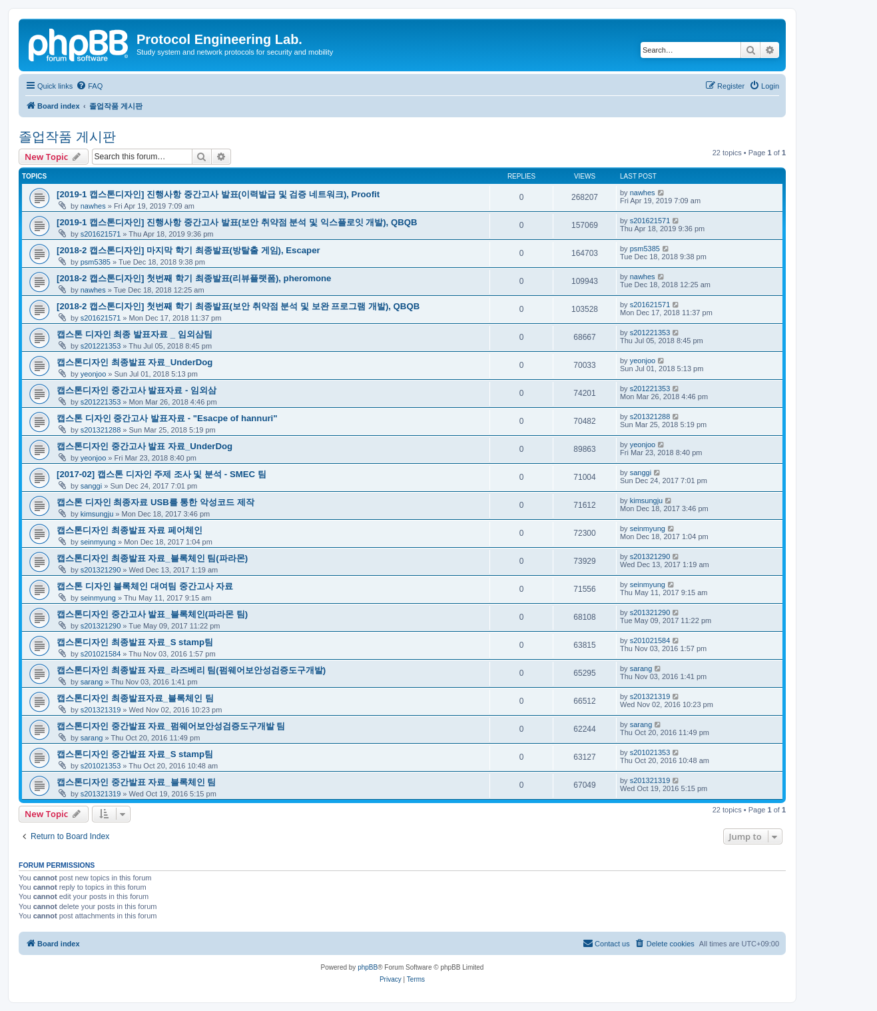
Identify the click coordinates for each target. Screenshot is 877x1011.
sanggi (91, 486)
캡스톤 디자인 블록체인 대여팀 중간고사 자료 (145, 586)
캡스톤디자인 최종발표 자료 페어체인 (129, 530)
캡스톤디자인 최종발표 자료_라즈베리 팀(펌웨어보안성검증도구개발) (191, 670)
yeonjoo (94, 374)
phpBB (368, 967)
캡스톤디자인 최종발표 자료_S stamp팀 (135, 642)
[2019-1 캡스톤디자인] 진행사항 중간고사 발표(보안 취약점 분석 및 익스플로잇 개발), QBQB (237, 222)
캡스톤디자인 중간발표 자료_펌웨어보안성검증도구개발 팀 (171, 726)
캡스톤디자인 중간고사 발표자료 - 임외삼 (136, 390)
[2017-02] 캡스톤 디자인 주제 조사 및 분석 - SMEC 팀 (161, 474)
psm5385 (96, 262)
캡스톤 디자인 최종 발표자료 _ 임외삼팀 (134, 334)
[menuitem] (89, 86)
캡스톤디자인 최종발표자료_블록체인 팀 (135, 698)
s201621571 (101, 234)
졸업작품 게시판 (67, 136)
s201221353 (101, 346)
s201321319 (101, 710)
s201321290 (101, 570)
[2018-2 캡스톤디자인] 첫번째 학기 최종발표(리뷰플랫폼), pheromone (194, 278)
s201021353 (101, 766)
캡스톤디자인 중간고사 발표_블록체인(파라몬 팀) (152, 614)
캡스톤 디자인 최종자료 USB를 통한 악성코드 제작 (155, 502)
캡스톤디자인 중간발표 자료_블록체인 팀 (136, 782)
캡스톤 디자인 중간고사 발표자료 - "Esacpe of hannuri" (167, 418)
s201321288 (101, 430)
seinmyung (98, 542)
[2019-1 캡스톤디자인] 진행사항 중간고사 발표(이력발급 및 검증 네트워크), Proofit (218, 194)
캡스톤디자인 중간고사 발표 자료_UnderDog (144, 446)
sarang (92, 682)
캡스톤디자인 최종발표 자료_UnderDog (134, 362)
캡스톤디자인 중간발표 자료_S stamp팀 (135, 754)
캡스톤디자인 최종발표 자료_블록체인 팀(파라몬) (152, 558)
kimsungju (97, 514)
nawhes (93, 206)
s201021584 (101, 654)
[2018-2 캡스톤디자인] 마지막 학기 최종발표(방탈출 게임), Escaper (188, 250)
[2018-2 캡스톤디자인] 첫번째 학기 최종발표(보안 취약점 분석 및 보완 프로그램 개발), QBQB (238, 306)
